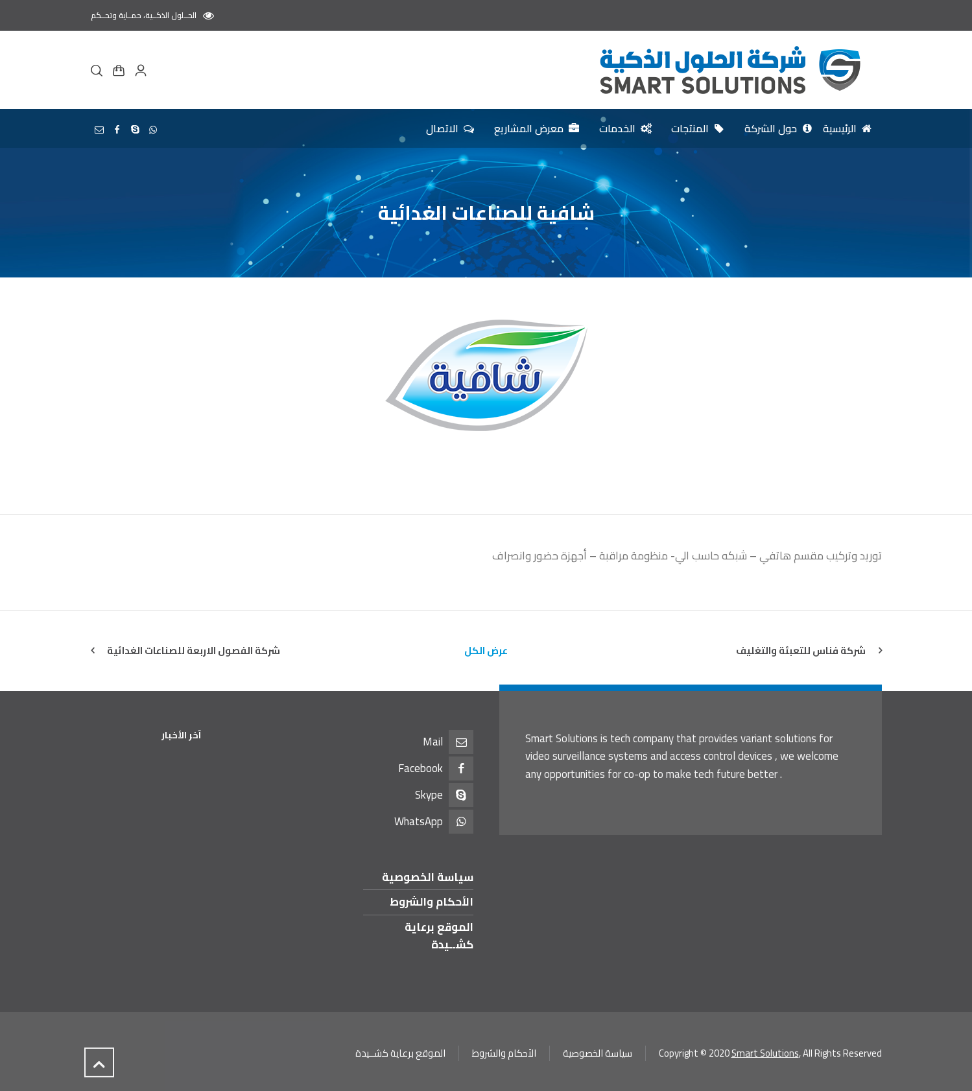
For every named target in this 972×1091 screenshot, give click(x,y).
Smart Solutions (765, 1053)
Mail (433, 741)
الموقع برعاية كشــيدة (439, 936)
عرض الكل (486, 650)
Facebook (420, 768)
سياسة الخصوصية (427, 877)
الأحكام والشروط (431, 901)
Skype (429, 794)
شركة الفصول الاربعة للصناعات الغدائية (193, 650)
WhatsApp (418, 821)
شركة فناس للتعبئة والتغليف (801, 650)
